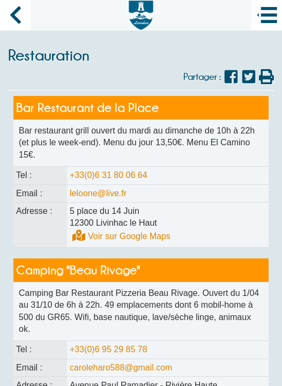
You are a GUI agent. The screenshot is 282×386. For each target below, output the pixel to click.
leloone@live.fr (98, 193)
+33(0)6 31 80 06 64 (108, 175)
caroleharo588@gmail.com (121, 367)
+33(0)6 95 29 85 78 (108, 349)
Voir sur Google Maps (129, 236)
